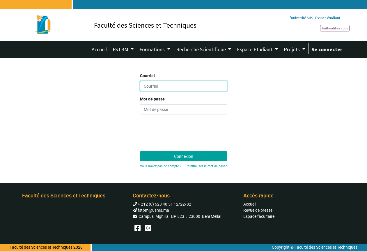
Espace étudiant (327, 17)
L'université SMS (301, 17)
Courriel (147, 75)
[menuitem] (99, 49)
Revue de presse (257, 210)
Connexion (183, 156)
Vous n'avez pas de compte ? (160, 166)
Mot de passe (152, 99)
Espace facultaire (258, 216)
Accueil (249, 204)
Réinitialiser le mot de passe (206, 166)
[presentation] (184, 130)
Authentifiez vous (335, 28)
